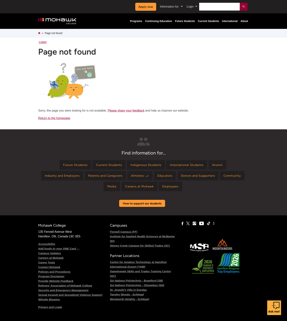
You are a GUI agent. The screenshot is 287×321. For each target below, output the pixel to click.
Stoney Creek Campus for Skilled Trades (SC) (140, 245)
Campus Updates (49, 253)
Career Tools (46, 262)
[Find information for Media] (112, 186)
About (244, 21)
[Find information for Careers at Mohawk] (139, 186)
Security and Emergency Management (63, 290)
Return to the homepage (54, 118)
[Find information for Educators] (165, 175)
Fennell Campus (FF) (123, 231)
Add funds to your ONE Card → (58, 248)
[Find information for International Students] (186, 165)
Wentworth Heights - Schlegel (129, 299)
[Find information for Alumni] (217, 165)
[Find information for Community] (232, 175)
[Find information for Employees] (170, 186)
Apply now (145, 7)
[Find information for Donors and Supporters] (198, 175)
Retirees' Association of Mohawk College (65, 285)
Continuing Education (158, 21)
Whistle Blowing (49, 299)
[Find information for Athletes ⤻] (139, 175)
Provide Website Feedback (55, 281)
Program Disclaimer (51, 276)
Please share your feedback (126, 110)
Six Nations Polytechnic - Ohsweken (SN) (137, 285)
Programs (136, 21)
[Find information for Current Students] (109, 165)
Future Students (185, 21)
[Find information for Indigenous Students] (146, 165)
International (230, 21)
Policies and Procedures (54, 271)
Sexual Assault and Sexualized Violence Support (70, 294)
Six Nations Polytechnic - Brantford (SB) (136, 280)
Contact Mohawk (49, 267)
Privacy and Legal (50, 307)
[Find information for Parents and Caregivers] (105, 175)
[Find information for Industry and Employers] (62, 175)
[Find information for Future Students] (75, 165)
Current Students (208, 21)
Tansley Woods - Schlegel (127, 294)
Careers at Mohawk (51, 257)
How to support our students (142, 203)
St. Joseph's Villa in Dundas (128, 289)
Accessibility (46, 244)
